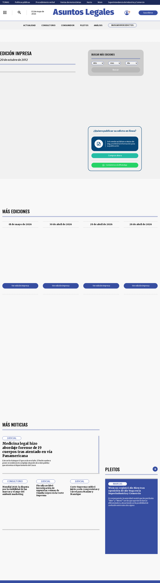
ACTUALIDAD (29, 25)
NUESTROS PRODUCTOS (61, 540)
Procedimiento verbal (45, 2)
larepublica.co (15, 570)
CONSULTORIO (48, 25)
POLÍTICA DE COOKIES (60, 552)
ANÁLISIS (98, 25)
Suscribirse (148, 13)
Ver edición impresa (20, 285)
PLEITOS (84, 25)
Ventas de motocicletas (70, 2)
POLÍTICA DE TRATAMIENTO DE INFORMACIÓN (93, 545)
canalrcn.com (124, 570)
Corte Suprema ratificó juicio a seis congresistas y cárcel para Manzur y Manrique (84, 401)
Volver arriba (144, 496)
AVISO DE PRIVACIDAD (90, 540)
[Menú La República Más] (4, 13)
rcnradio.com (145, 570)
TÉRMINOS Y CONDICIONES (62, 545)
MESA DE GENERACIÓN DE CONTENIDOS (91, 534)
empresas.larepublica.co (66, 570)
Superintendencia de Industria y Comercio (126, 2)
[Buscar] (19, 13)
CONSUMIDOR (67, 25)
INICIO (5, 533)
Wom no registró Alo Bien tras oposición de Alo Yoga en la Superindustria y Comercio (126, 401)
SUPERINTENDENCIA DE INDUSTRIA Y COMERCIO (91, 552)
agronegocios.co (37, 570)
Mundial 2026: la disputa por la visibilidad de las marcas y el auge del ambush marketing (15, 401)
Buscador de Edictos (122, 25)
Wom (100, 2)
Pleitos (112, 379)
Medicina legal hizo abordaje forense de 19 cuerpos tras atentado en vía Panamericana (27, 359)
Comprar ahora (115, 155)
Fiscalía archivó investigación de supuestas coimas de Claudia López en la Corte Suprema (50, 400)
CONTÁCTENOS (58, 534)
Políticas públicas (22, 2)
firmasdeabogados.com (98, 570)
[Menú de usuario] (127, 12)
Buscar (116, 70)
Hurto (89, 2)
